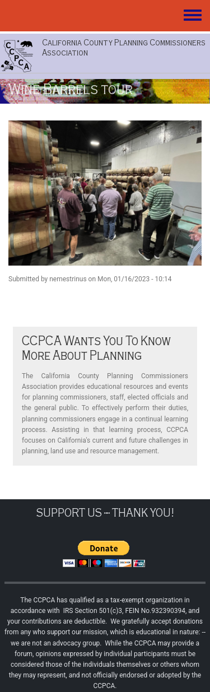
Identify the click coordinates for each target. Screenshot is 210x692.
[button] (105, 193)
